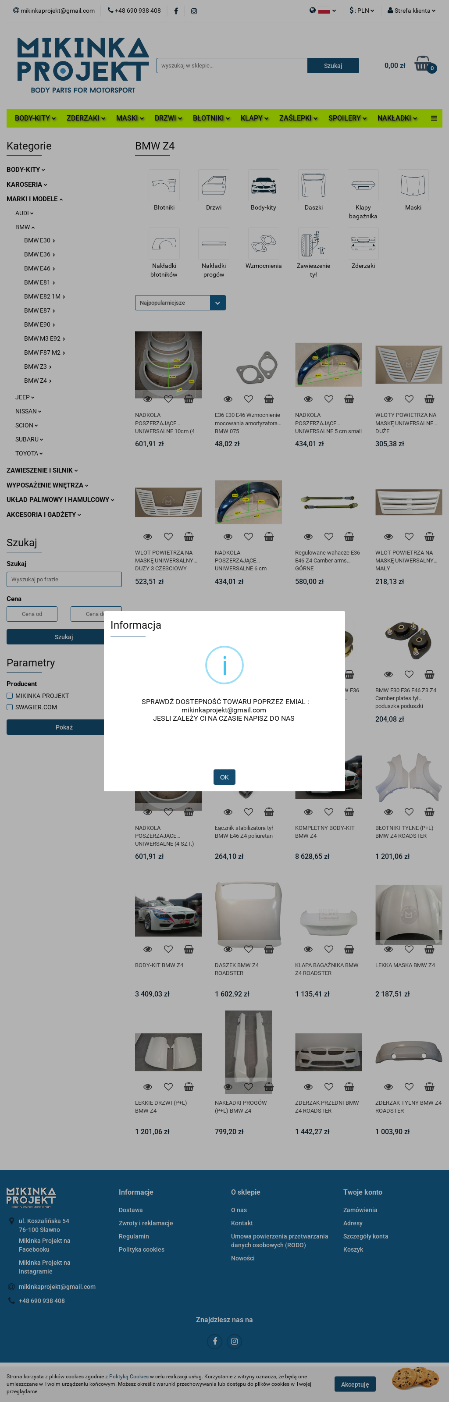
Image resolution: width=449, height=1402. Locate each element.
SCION (26, 425)
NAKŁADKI (397, 118)
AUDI (24, 213)
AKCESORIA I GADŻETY (44, 515)
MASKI (130, 118)
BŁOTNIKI (211, 118)
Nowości (243, 1258)
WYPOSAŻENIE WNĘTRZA (48, 485)
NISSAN (28, 411)
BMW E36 (39, 254)
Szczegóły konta (365, 1236)
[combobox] (180, 302)
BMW (25, 227)
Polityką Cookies (129, 1377)
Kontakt (242, 1223)
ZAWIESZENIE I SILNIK (42, 470)
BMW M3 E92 (44, 338)
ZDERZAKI (86, 118)
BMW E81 (39, 282)
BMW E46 (39, 268)
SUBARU (29, 439)
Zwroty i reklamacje (146, 1223)
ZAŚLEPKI (298, 118)
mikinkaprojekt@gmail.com (57, 1286)
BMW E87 (39, 310)
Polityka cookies (141, 1249)
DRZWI (168, 118)
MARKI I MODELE (35, 199)
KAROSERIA (27, 185)
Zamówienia (360, 1209)
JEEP (25, 397)
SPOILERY (347, 118)
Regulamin (134, 1236)
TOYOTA (29, 453)
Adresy (353, 1223)
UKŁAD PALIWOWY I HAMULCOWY (60, 500)
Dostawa (131, 1209)
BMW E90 (39, 324)
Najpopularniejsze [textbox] (162, 302)
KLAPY (255, 118)
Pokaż (64, 727)
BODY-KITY (35, 118)
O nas (239, 1209)
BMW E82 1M (44, 296)
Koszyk (353, 1249)
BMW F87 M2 (44, 352)
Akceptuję (355, 1384)
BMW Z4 (38, 380)
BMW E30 (39, 240)
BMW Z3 (38, 366)
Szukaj (64, 637)
